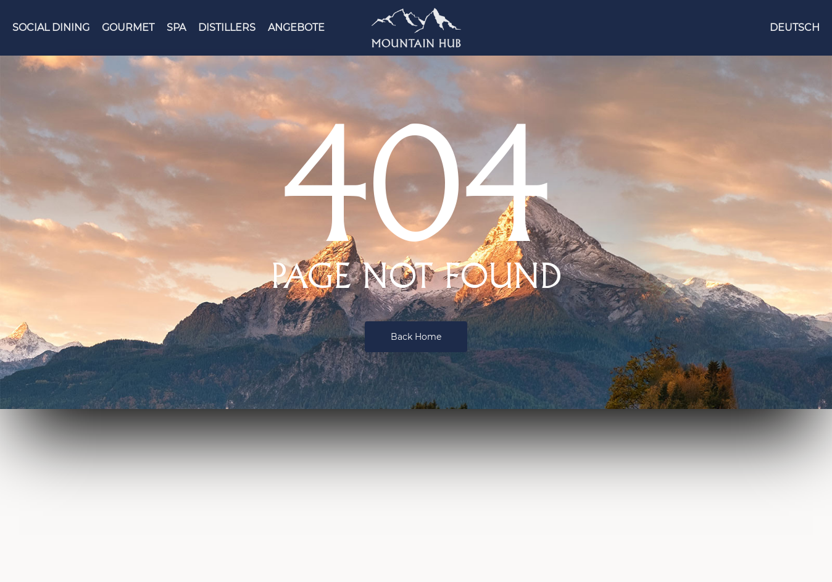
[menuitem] (795, 28)
